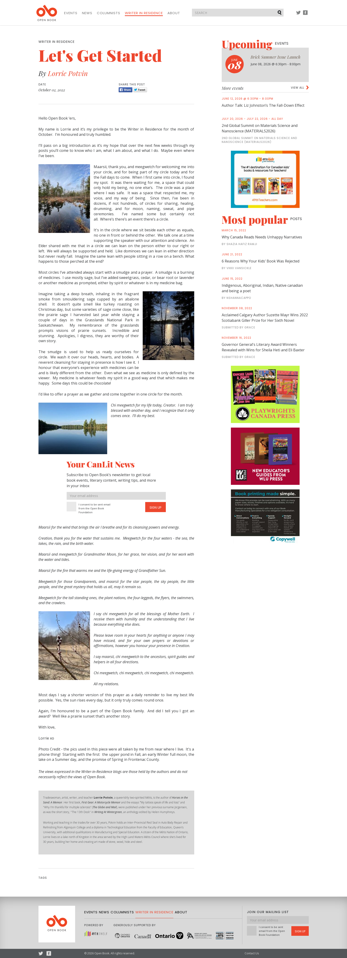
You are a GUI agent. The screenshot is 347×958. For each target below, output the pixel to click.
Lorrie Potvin (68, 73)
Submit (280, 12)
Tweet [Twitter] (140, 89)
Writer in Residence (144, 13)
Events (70, 13)
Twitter (40, 953)
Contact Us (252, 953)
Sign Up (155, 507)
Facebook (48, 953)
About (173, 13)
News (87, 13)
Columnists (108, 13)
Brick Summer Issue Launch (276, 57)
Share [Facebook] (125, 89)
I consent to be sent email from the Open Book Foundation (94, 508)
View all (297, 88)
